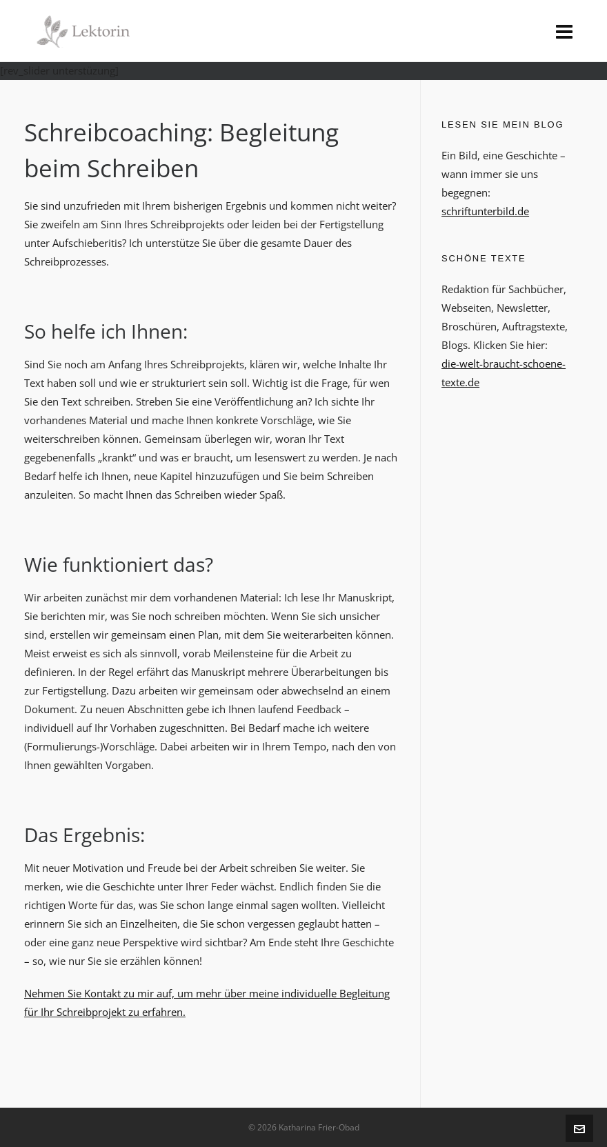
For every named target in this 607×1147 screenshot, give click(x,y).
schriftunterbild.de (485, 211)
